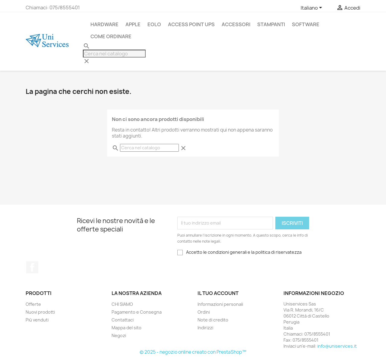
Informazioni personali (220, 304)
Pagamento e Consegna (137, 312)
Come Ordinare (110, 36)
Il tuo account (218, 293)
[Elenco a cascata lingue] (312, 8)
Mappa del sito (126, 328)
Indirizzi (205, 328)
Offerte (33, 304)
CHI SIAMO (122, 304)
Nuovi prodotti (40, 312)
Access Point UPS (191, 24)
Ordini (204, 312)
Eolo (154, 24)
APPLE (133, 24)
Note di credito (213, 320)
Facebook (32, 267)
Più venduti (37, 320)
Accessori (236, 24)
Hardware (104, 24)
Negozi (119, 335)
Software (305, 24)
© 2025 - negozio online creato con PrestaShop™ (193, 352)
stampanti (271, 24)
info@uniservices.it (337, 346)
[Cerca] (114, 53)
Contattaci (123, 320)
